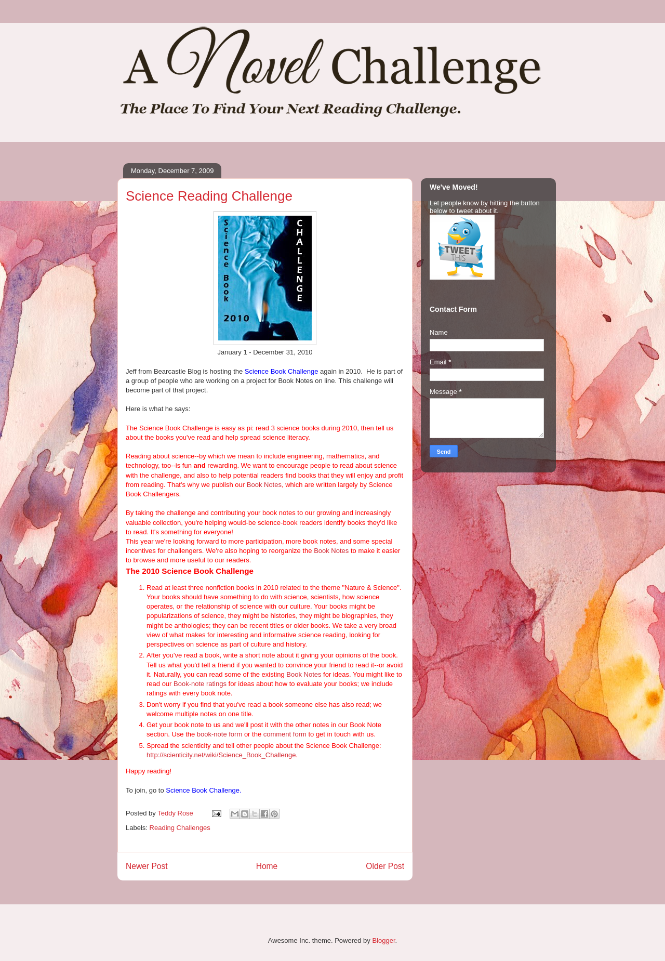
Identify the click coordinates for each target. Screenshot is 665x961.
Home (267, 866)
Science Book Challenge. (203, 790)
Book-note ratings (200, 684)
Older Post (385, 866)
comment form (285, 734)
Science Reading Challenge (209, 196)
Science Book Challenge (281, 371)
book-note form (219, 734)
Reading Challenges (180, 828)
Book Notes (264, 485)
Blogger (383, 940)
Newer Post (147, 866)
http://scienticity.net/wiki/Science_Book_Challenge (221, 755)
